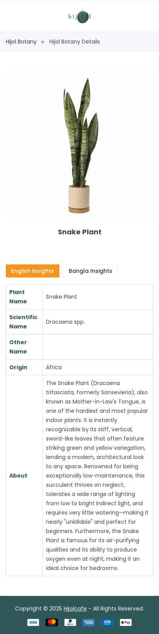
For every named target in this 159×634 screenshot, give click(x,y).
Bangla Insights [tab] (90, 271)
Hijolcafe (75, 608)
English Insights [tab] (32, 271)
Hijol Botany (25, 41)
